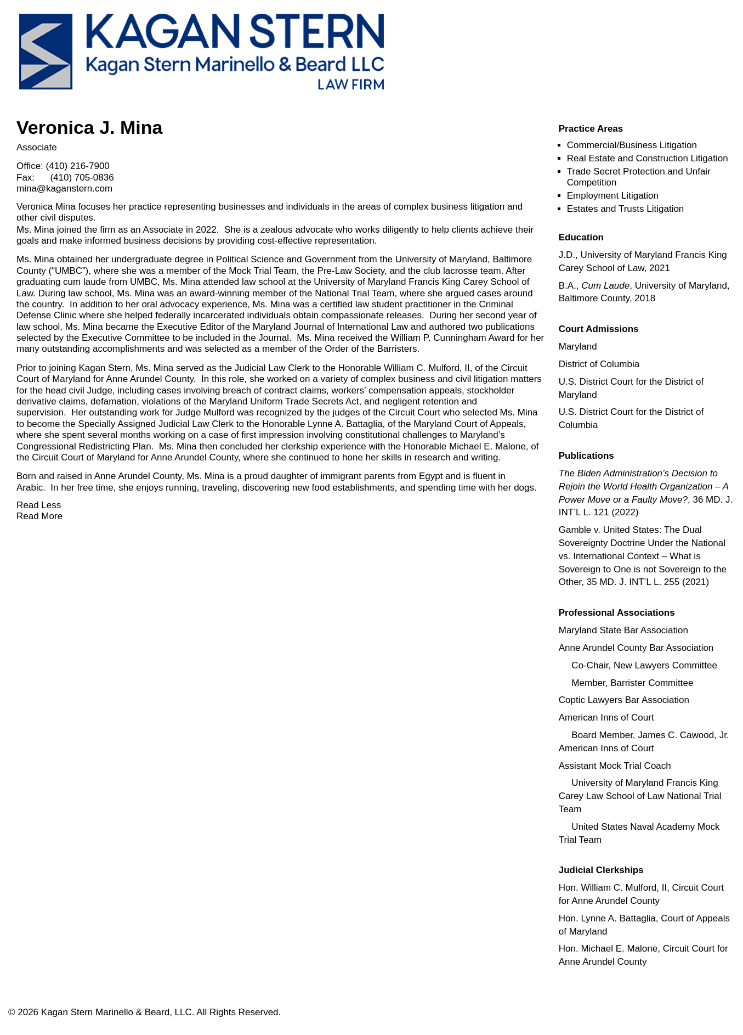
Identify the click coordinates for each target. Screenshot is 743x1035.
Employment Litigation (613, 195)
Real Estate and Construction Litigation (647, 158)
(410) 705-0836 (82, 177)
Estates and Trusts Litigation (625, 209)
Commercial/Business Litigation (632, 145)
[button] (591, 128)
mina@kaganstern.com (64, 188)
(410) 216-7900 (78, 166)
